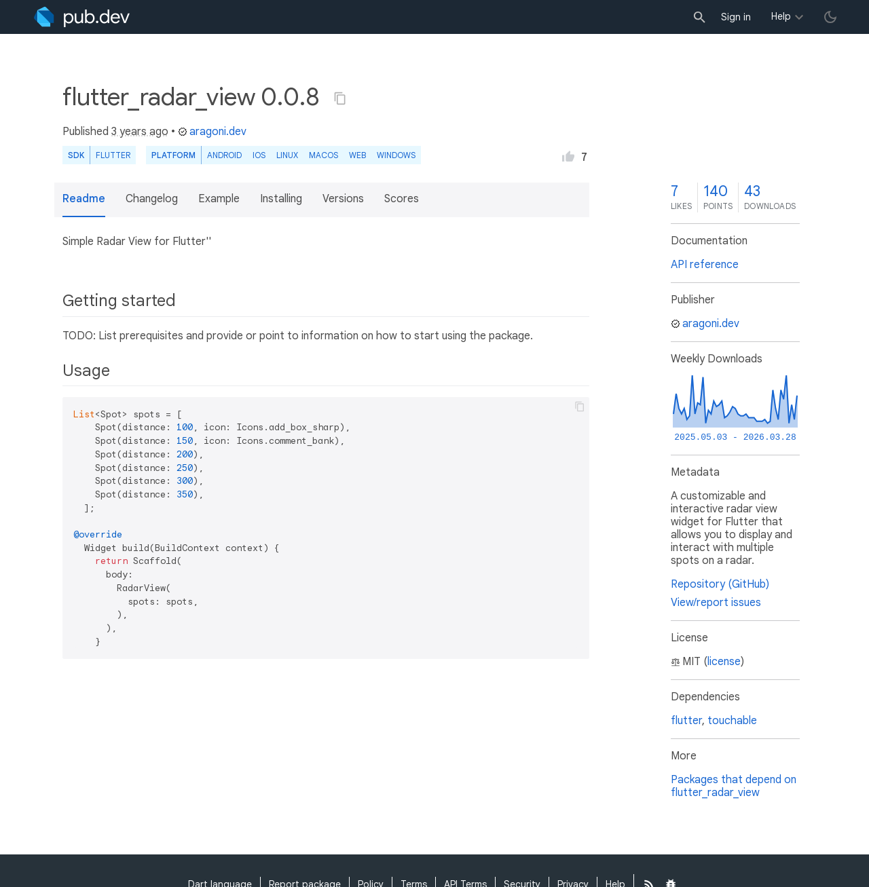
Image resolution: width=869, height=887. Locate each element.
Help (781, 16)
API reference (705, 264)
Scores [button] (401, 199)
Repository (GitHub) (720, 584)
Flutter (113, 155)
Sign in (736, 17)
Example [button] (219, 199)
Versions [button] (343, 199)
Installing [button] (281, 199)
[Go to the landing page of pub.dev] (82, 17)
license (724, 661)
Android (224, 155)
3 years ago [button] (139, 131)
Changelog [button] (152, 199)
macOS (323, 155)
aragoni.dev (212, 131)
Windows (396, 155)
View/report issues (716, 602)
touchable (732, 721)
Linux (287, 155)
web (357, 155)
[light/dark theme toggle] (830, 17)
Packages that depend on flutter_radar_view (733, 786)
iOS (259, 155)
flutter (686, 721)
